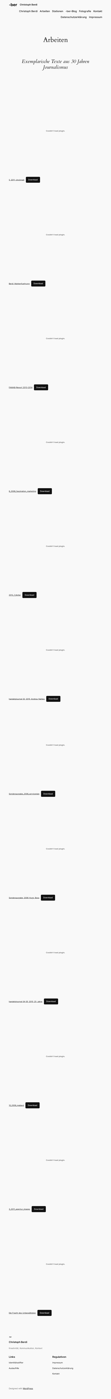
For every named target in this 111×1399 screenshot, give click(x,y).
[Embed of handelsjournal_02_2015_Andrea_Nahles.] (55, 650)
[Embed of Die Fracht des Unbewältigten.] (55, 1264)
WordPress (28, 1388)
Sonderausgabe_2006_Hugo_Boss (24, 897)
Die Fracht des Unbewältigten (22, 1313)
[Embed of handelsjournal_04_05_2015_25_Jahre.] (55, 953)
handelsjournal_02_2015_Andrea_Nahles (27, 699)
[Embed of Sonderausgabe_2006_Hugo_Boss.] (55, 849)
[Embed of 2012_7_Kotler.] (55, 546)
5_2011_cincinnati (16, 180)
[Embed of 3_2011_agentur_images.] (55, 1160)
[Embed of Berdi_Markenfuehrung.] (55, 234)
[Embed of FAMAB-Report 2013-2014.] (55, 338)
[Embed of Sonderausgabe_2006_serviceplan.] (55, 745)
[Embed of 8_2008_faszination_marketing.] (55, 442)
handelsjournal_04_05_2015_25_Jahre (25, 1001)
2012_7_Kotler (15, 595)
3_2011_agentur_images (19, 1209)
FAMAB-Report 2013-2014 (20, 387)
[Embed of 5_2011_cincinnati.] (55, 131)
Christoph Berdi (28, 4)
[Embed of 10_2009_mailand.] (55, 1056)
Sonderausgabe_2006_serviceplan (24, 794)
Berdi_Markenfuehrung (19, 283)
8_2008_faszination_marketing (22, 491)
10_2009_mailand (16, 1105)
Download (33, 179)
